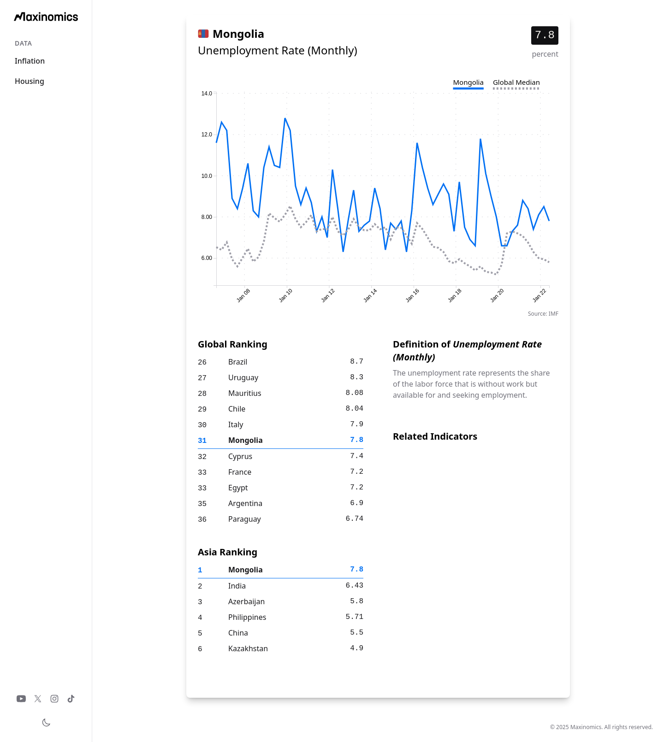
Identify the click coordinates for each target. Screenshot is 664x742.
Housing (29, 81)
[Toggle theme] (46, 722)
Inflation (30, 61)
